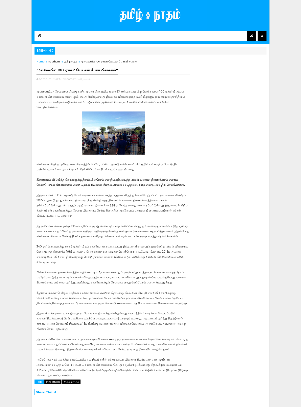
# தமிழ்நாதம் (71, 381)
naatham (54, 61)
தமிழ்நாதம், (84, 78)
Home (40, 61)
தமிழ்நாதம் (70, 61)
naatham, (71, 78)
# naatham (53, 381)
